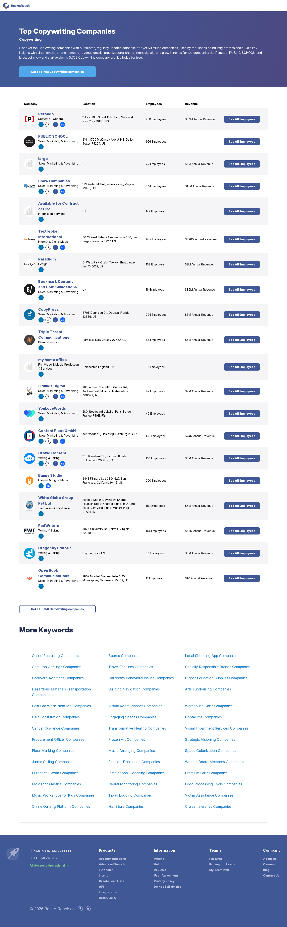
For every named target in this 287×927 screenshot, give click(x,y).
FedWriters (48, 526)
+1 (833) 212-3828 (44, 858)
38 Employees (155, 367)
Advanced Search (112, 864)
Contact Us (271, 875)
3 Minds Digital (51, 386)
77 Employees (155, 164)
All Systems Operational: (49, 865)
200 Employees (156, 480)
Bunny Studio (50, 475)
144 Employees (156, 531)
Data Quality (108, 897)
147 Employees (156, 211)
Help (157, 864)
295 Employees (156, 314)
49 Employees (155, 413)
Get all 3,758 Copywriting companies (57, 71)
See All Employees (242, 119)
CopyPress (48, 309)
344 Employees (156, 186)
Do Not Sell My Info (167, 886)
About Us (270, 858)
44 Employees (155, 339)
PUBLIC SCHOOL (53, 136)
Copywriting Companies (74, 31)
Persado (46, 114)
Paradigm (47, 259)
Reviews (160, 870)
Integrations (108, 892)
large (43, 159)
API (101, 886)
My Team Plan (219, 870)
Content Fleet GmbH (57, 431)
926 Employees (156, 141)
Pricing (159, 858)
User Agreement (166, 875)
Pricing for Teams (222, 864)
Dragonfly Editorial (55, 548)
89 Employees (155, 391)
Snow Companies (54, 181)
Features (216, 858)
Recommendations (112, 858)
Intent (103, 875)
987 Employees (156, 239)
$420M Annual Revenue (201, 239)
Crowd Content (52, 453)
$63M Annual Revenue (200, 531)
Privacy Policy (164, 881)
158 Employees (156, 264)
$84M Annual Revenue (200, 119)
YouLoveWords (52, 408)
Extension (106, 870)
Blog (266, 870)
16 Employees (155, 289)
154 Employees (156, 458)
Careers (269, 864)
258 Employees (156, 119)
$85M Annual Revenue (200, 289)
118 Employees (155, 505)
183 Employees (156, 436)
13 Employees (155, 578)
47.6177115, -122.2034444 (50, 850)
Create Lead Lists (111, 881)
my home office (52, 360)
